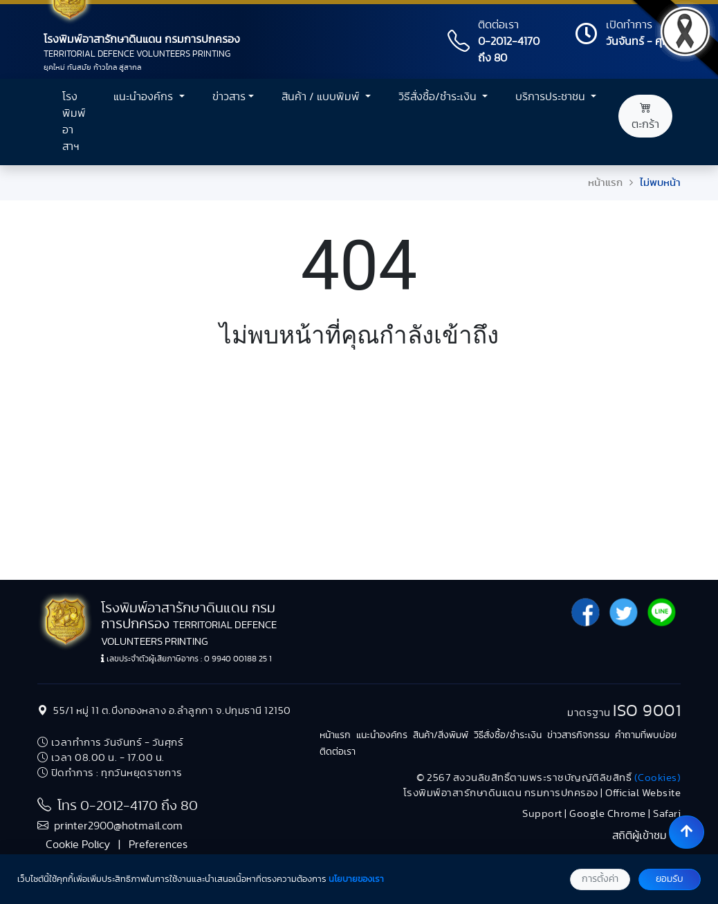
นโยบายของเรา (356, 879)
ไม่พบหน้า (660, 183)
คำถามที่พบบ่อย (645, 735)
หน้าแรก (605, 183)
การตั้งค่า (600, 879)
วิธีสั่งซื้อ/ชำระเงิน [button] (438, 96)
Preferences (158, 844)
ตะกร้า (645, 116)
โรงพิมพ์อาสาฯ (74, 121)
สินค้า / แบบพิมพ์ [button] (322, 96)
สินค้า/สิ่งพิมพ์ (440, 735)
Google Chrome (607, 814)
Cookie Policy (78, 844)
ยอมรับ (669, 879)
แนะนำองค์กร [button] (144, 96)
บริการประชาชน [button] (551, 96)
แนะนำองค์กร (381, 735)
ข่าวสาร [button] (229, 96)
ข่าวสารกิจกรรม (578, 735)
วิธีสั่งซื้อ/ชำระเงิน (508, 735)
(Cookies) (657, 778)
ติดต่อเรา (338, 752)
